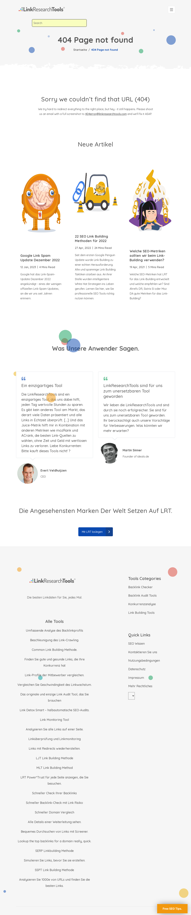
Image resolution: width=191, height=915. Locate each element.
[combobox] (59, 23)
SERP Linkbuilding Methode (54, 851)
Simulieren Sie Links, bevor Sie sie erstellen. (54, 860)
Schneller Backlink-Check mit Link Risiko (54, 803)
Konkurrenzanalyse (142, 604)
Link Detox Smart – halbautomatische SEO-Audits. (54, 710)
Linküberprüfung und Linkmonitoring (54, 739)
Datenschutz (137, 669)
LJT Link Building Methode (54, 758)
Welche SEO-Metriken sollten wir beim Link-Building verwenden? (147, 255)
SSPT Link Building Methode (54, 870)
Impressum (136, 678)
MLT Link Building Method (54, 768)
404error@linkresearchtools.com (106, 114)
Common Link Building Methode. (54, 650)
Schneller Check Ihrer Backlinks (54, 793)
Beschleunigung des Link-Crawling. (54, 640)
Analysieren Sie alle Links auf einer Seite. (54, 729)
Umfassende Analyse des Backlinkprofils (54, 630)
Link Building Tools (141, 613)
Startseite (80, 49)
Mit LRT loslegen (97, 531)
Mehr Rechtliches (140, 686)
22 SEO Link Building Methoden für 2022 (91, 238)
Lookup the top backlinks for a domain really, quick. (54, 841)
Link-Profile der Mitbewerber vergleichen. (54, 675)
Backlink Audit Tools (142, 595)
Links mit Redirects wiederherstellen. (54, 748)
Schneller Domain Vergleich (54, 812)
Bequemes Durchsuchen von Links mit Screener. (54, 832)
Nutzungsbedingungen (144, 660)
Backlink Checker (140, 587)
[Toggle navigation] (171, 9)
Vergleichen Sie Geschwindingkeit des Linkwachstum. (54, 685)
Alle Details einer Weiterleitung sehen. (54, 822)
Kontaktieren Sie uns (142, 652)
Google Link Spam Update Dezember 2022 (40, 257)
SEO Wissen (136, 644)
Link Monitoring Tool (54, 720)
